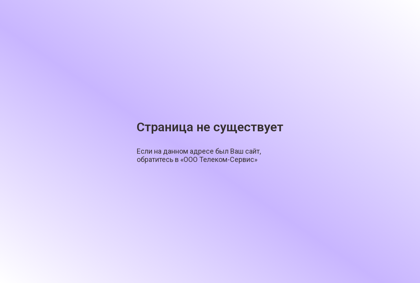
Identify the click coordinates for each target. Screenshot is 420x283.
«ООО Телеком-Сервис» (218, 159)
